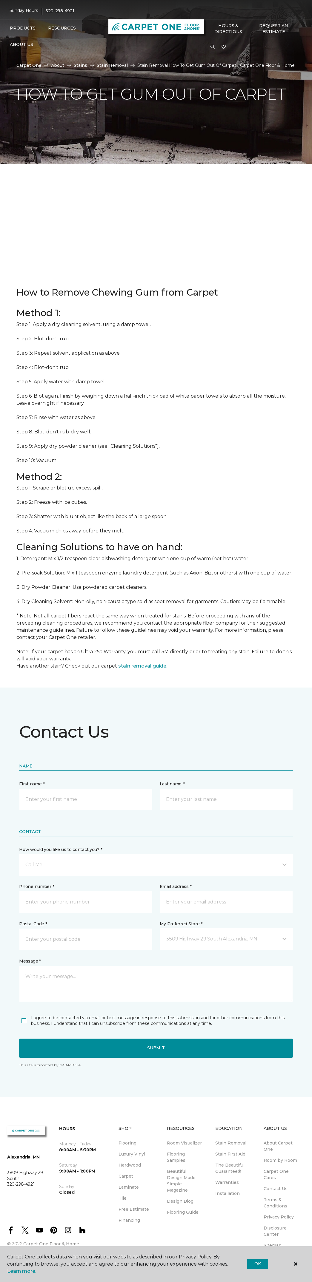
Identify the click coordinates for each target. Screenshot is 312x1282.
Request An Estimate (273, 28)
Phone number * (36, 886)
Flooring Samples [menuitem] (176, 1157)
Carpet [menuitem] (126, 1176)
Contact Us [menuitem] (276, 1188)
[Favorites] (223, 47)
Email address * (176, 886)
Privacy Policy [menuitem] (279, 1217)
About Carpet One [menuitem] (278, 1146)
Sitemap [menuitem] (273, 1245)
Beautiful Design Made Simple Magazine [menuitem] (181, 1181)
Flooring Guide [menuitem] (183, 1212)
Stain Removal (112, 65)
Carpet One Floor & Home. (51, 1244)
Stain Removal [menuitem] (230, 1143)
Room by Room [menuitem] (280, 1160)
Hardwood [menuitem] (130, 1165)
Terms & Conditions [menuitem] (275, 1203)
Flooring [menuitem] (127, 1143)
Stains (80, 65)
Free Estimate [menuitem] (134, 1209)
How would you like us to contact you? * (60, 849)
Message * (30, 961)
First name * (31, 784)
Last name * (172, 784)
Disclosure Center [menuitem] (275, 1231)
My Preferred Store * (181, 924)
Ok (257, 1263)
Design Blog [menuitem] (180, 1201)
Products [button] (23, 28)
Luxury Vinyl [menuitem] (132, 1154)
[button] (212, 47)
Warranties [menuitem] (227, 1182)
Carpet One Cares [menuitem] (276, 1174)
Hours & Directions (228, 28)
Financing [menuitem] (129, 1220)
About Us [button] (21, 44)
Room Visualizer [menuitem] (184, 1143)
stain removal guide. (142, 666)
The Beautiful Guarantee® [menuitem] (230, 1168)
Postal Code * (33, 924)
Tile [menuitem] (123, 1198)
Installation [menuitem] (227, 1193)
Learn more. (21, 1271)
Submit (156, 1048)
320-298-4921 (59, 10)
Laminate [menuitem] (129, 1187)
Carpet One (29, 65)
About (57, 65)
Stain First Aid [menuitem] (230, 1154)
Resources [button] (62, 28)
